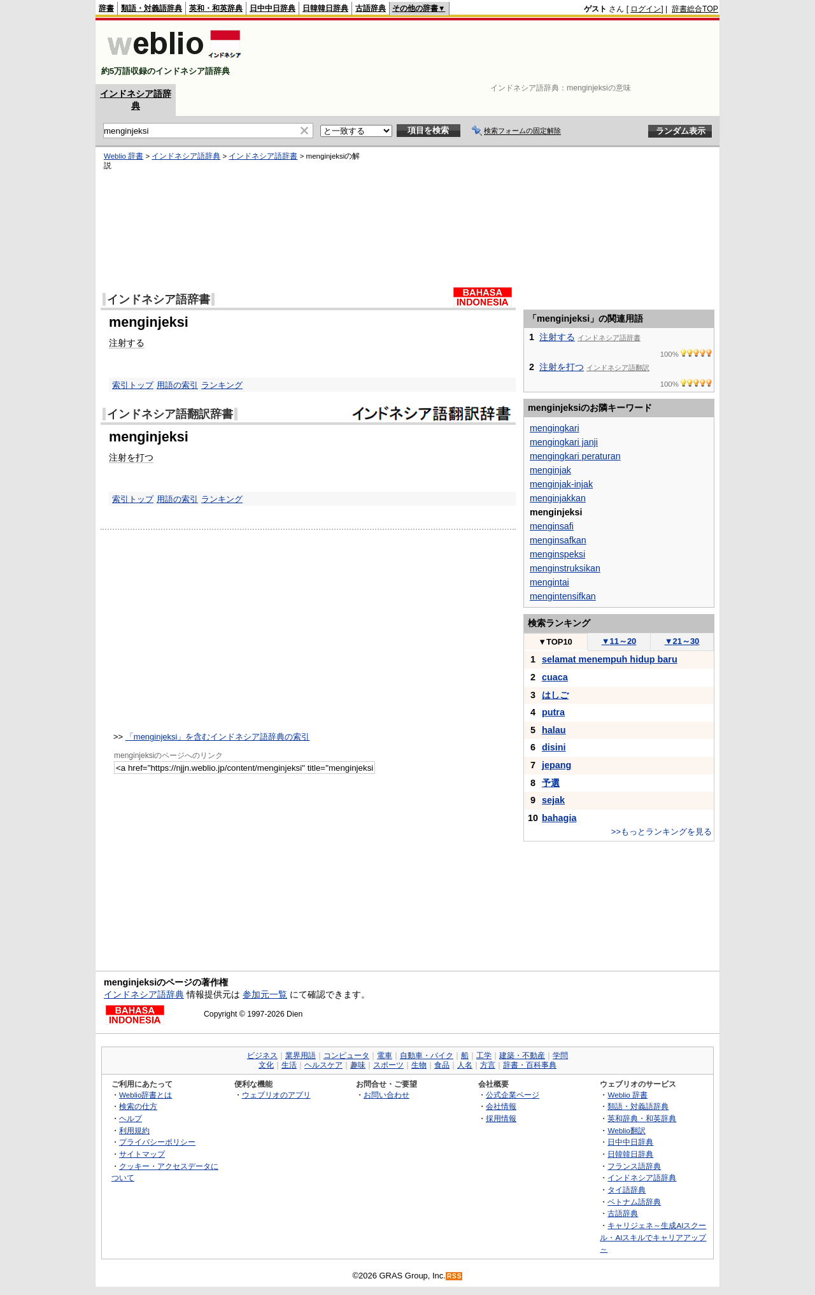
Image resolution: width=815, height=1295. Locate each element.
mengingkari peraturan (575, 456)
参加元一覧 (265, 994)
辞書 (106, 8)
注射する (127, 343)
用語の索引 (177, 385)
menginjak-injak (561, 484)
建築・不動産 (522, 1055)
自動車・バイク (426, 1055)
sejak (553, 800)
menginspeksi (557, 554)
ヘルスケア (323, 1065)
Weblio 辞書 (123, 156)
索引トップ (132, 385)
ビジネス (262, 1055)
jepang (556, 765)
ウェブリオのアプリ (276, 1095)
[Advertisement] (486, 52)
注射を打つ (131, 457)
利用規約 (134, 1130)
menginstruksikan (565, 568)
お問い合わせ (386, 1095)
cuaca (555, 677)
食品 (442, 1065)
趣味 (357, 1065)
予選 (551, 783)
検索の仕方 (138, 1106)
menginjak (550, 470)
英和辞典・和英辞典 (641, 1118)
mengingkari (554, 428)
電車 (384, 1055)
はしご (555, 695)
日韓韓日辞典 (325, 8)
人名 (464, 1065)
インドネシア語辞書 (263, 156)
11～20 (619, 641)
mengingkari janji (564, 442)
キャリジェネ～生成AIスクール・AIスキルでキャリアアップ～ (653, 1237)
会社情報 (501, 1106)
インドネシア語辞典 (186, 156)
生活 (289, 1065)
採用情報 (501, 1118)
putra (553, 712)
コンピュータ (346, 1055)
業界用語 (300, 1055)
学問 (560, 1055)
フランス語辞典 (634, 1166)
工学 (484, 1055)
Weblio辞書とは (145, 1095)
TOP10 (555, 642)
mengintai (549, 582)
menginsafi (552, 526)
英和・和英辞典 (216, 8)
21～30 (682, 641)
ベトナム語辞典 (634, 1202)
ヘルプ (130, 1118)
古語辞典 (370, 8)
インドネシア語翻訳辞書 (170, 414)
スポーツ (388, 1065)
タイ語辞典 (626, 1189)
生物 (419, 1065)
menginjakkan (558, 498)
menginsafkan (558, 540)
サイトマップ (142, 1154)
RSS (454, 1276)
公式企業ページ (512, 1095)
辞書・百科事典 (529, 1065)
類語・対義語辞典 (151, 8)
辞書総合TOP (695, 8)
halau (554, 730)
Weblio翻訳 (626, 1130)
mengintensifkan (563, 596)
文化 (266, 1065)
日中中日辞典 (272, 8)
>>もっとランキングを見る (661, 831)
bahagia (559, 818)
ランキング (222, 385)
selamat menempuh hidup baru (609, 659)
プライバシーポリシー (157, 1142)
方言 (487, 1065)
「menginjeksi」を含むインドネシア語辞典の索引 (217, 736)
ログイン (645, 8)
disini (554, 747)
